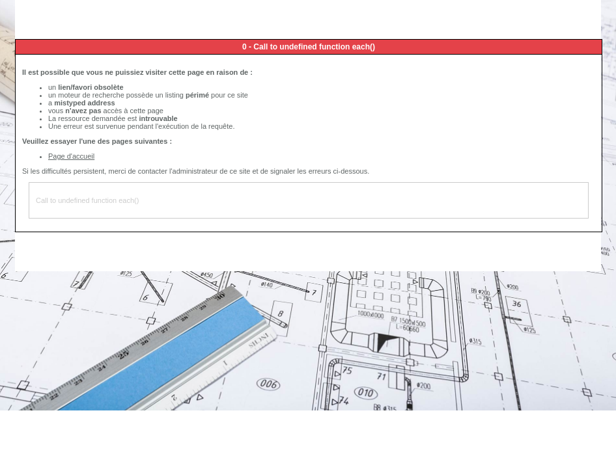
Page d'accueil (71, 156)
